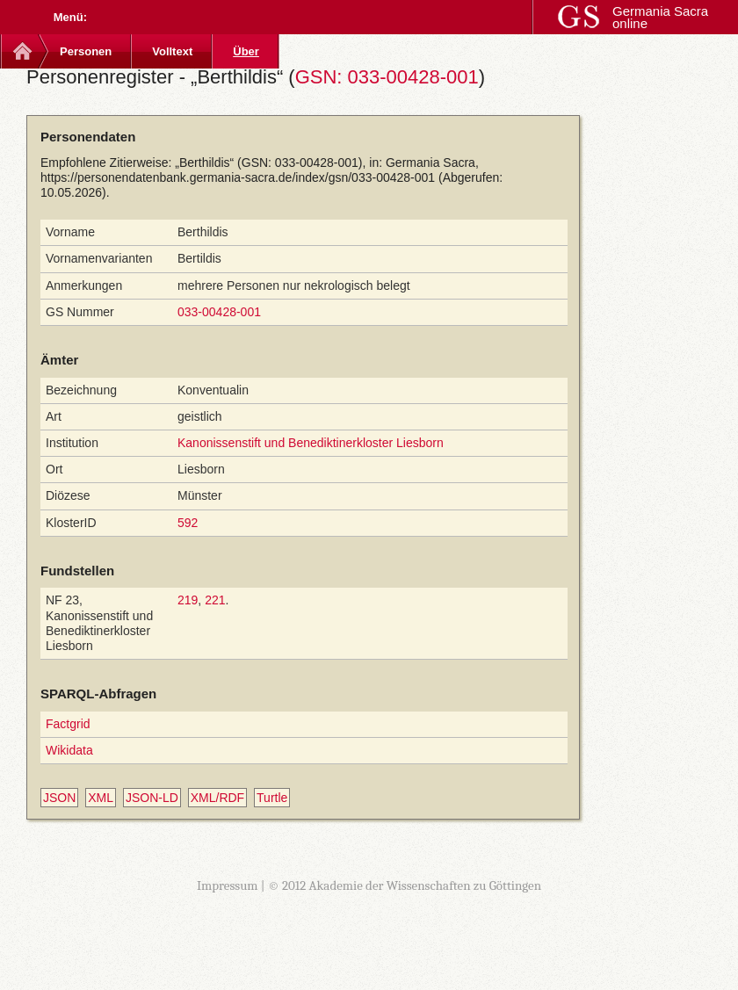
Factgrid (68, 724)
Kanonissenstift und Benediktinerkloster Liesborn (310, 443)
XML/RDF (217, 798)
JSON (59, 798)
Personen (86, 51)
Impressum (227, 885)
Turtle (272, 798)
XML (100, 798)
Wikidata (69, 750)
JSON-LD (152, 798)
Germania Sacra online (660, 17)
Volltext (172, 51)
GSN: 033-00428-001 (387, 77)
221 (215, 600)
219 (187, 600)
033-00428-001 (219, 312)
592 (187, 523)
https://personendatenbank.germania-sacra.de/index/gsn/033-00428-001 (237, 177)
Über (246, 51)
